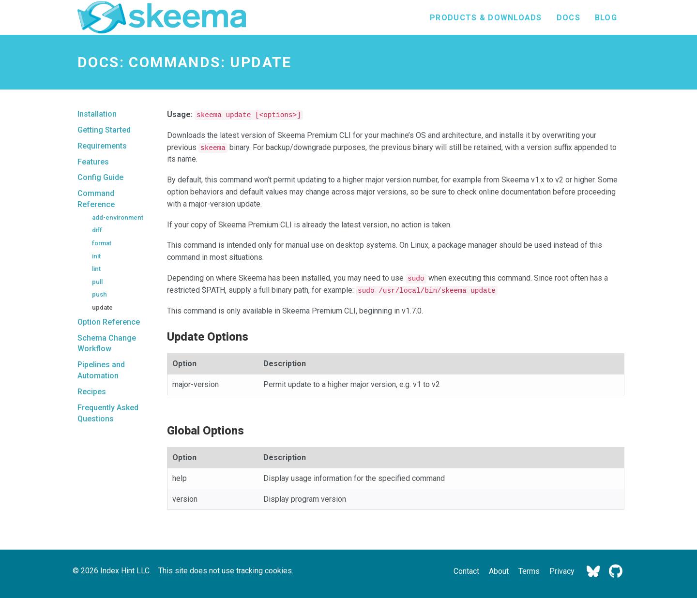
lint (96, 268)
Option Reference (108, 322)
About (499, 571)
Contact (466, 571)
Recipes (91, 391)
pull (97, 281)
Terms (529, 571)
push (99, 294)
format (101, 243)
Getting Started (104, 130)
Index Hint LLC (125, 570)
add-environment (117, 217)
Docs (568, 17)
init (96, 256)
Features (93, 161)
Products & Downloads (486, 17)
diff (97, 230)
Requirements (102, 145)
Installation (97, 114)
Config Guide (100, 177)
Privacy (562, 571)
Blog (606, 17)
